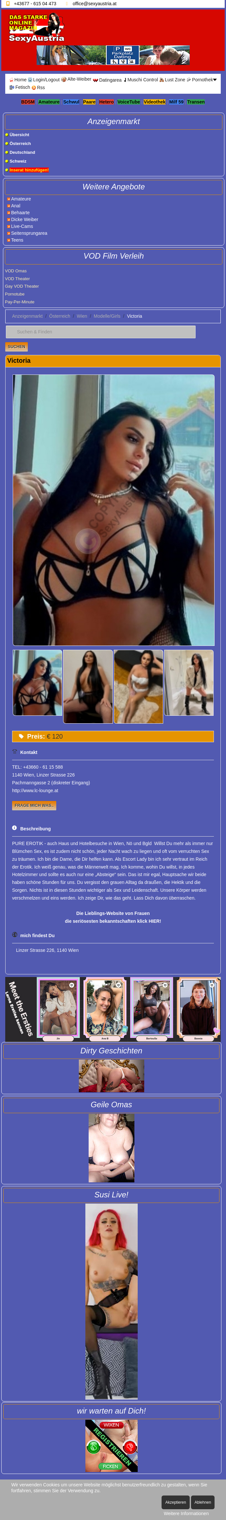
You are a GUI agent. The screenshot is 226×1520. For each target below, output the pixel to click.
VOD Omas (15, 270)
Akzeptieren (175, 1502)
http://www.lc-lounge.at (35, 790)
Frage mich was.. (34, 805)
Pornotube (15, 294)
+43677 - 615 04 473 (35, 3)
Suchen (16, 346)
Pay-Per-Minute (19, 301)
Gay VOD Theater (22, 286)
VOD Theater (17, 278)
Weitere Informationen (186, 1513)
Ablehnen (203, 1502)
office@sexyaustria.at (94, 3)
